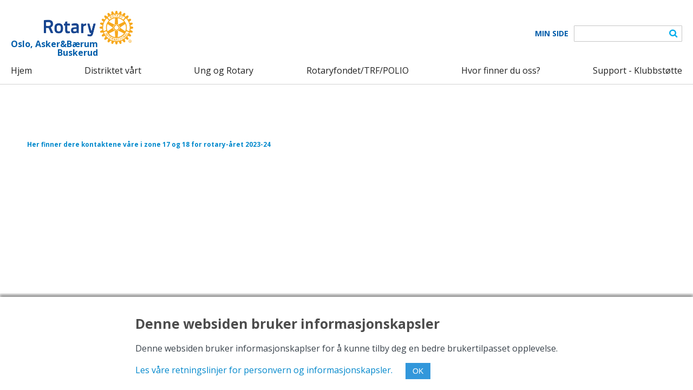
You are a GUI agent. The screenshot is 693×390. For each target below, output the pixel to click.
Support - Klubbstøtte (637, 70)
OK (418, 371)
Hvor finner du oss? (500, 70)
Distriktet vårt (112, 70)
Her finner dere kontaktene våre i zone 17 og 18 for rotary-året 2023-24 (149, 144)
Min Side (551, 33)
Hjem (21, 70)
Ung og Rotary (223, 70)
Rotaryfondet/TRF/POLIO (357, 70)
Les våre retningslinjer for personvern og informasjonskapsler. (264, 370)
